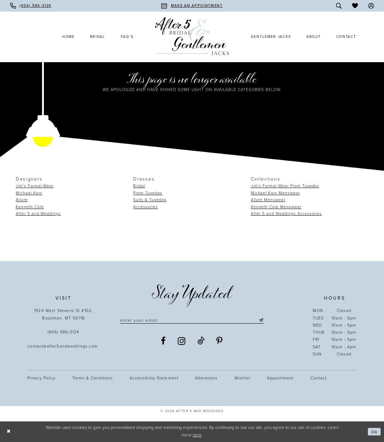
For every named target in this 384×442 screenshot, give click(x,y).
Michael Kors (29, 193)
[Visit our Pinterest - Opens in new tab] (219, 341)
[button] (371, 6)
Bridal (139, 186)
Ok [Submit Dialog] (374, 431)
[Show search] (339, 6)
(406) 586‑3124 (64, 332)
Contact (318, 378)
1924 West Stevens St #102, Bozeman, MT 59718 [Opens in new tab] (63, 314)
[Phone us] (31, 6)
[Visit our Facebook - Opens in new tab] (163, 341)
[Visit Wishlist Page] (355, 6)
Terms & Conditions (92, 378)
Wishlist (242, 378)
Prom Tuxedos (147, 193)
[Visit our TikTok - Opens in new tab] (201, 341)
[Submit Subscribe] (260, 320)
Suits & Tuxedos (149, 199)
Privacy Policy (41, 378)
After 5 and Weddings (38, 213)
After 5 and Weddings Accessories (286, 213)
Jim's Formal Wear (35, 186)
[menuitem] (31, 6)
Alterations (206, 378)
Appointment (280, 378)
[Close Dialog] (8, 432)
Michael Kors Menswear (275, 193)
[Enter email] (192, 320)
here (197, 435)
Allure (22, 199)
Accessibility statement (154, 378)
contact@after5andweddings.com (63, 346)
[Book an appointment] (192, 6)
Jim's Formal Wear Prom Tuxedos (285, 186)
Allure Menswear (268, 199)
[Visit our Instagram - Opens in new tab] (182, 341)
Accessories (145, 207)
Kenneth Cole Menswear (276, 207)
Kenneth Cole (30, 207)
